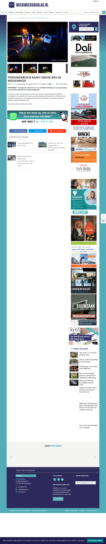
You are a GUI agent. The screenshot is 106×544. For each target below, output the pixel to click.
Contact (65, 12)
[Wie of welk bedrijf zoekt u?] (86, 29)
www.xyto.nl (22, 523)
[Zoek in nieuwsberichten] (92, 12)
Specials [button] (39, 12)
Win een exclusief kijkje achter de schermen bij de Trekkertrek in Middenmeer (87, 387)
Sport (45, 12)
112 (6, 12)
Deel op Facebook (18, 131)
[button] (8, 68)
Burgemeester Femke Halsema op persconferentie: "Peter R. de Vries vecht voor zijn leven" (26, 161)
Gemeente (28, 12)
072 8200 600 (22, 518)
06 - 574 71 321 (44, 121)
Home (11, 18)
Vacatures (58, 12)
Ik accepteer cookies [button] (95, 540)
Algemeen (11, 12)
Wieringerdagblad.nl (32, 5)
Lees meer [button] (81, 540)
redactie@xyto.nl (23, 520)
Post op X (37, 131)
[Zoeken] (104, 12)
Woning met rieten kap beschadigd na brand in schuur (86, 407)
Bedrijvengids (19, 12)
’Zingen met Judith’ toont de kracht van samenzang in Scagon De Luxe (88, 421)
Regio (33, 12)
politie (47, 84)
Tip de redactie (56, 131)
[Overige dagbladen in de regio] (85, 513)
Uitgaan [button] (51, 12)
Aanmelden (58, 530)
